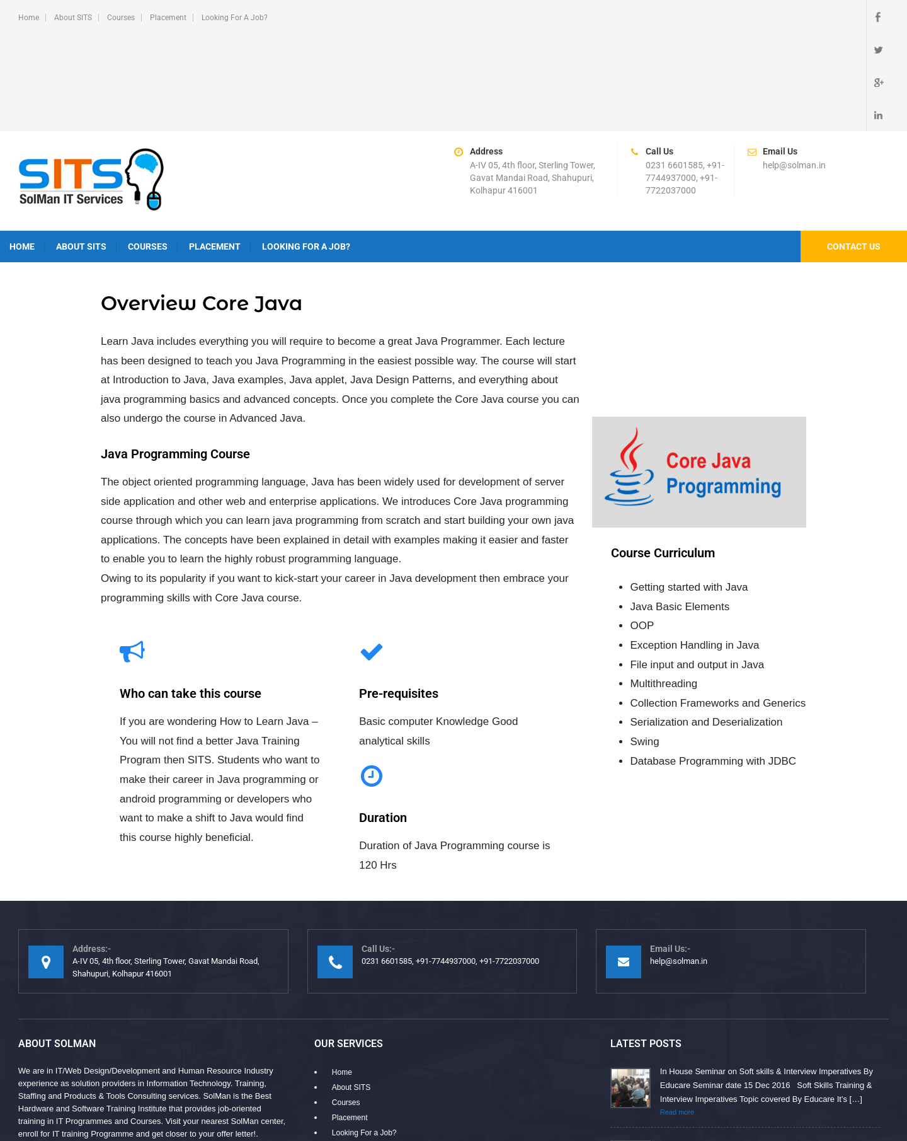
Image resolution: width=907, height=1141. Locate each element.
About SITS (73, 17)
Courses (121, 17)
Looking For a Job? (235, 17)
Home (28, 17)
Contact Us (854, 148)
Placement (168, 17)
